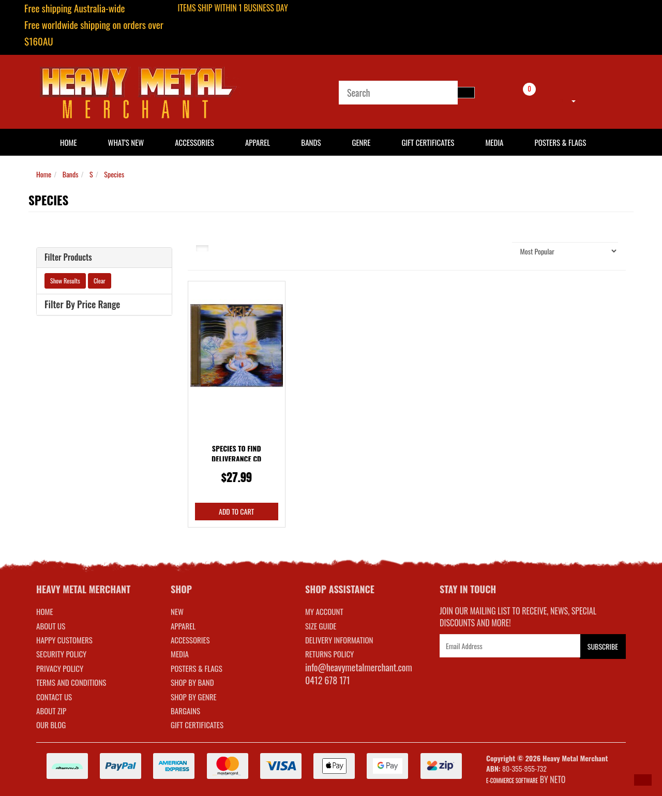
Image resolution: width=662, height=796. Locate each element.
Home (43, 174)
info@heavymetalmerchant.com (358, 667)
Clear (100, 280)
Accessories (194, 142)
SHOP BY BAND (192, 682)
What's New (126, 142)
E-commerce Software (512, 780)
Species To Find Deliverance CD (236, 453)
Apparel (257, 142)
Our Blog (51, 724)
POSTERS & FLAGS (196, 668)
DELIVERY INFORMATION (339, 639)
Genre (361, 142)
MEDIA (180, 653)
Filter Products (68, 257)
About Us (50, 626)
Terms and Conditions (71, 682)
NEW (177, 611)
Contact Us (54, 696)
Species (114, 174)
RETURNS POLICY (329, 653)
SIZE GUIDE (321, 626)
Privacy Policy (59, 668)
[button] (643, 780)
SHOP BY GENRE (194, 696)
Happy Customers (64, 639)
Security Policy (61, 653)
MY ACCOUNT (324, 611)
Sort (493, 250)
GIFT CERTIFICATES (197, 724)
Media (494, 142)
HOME (68, 142)
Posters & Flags (560, 142)
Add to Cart (236, 511)
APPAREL (183, 626)
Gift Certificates (427, 142)
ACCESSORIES (190, 639)
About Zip (51, 710)
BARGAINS (185, 710)
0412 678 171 (327, 680)
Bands (311, 142)
